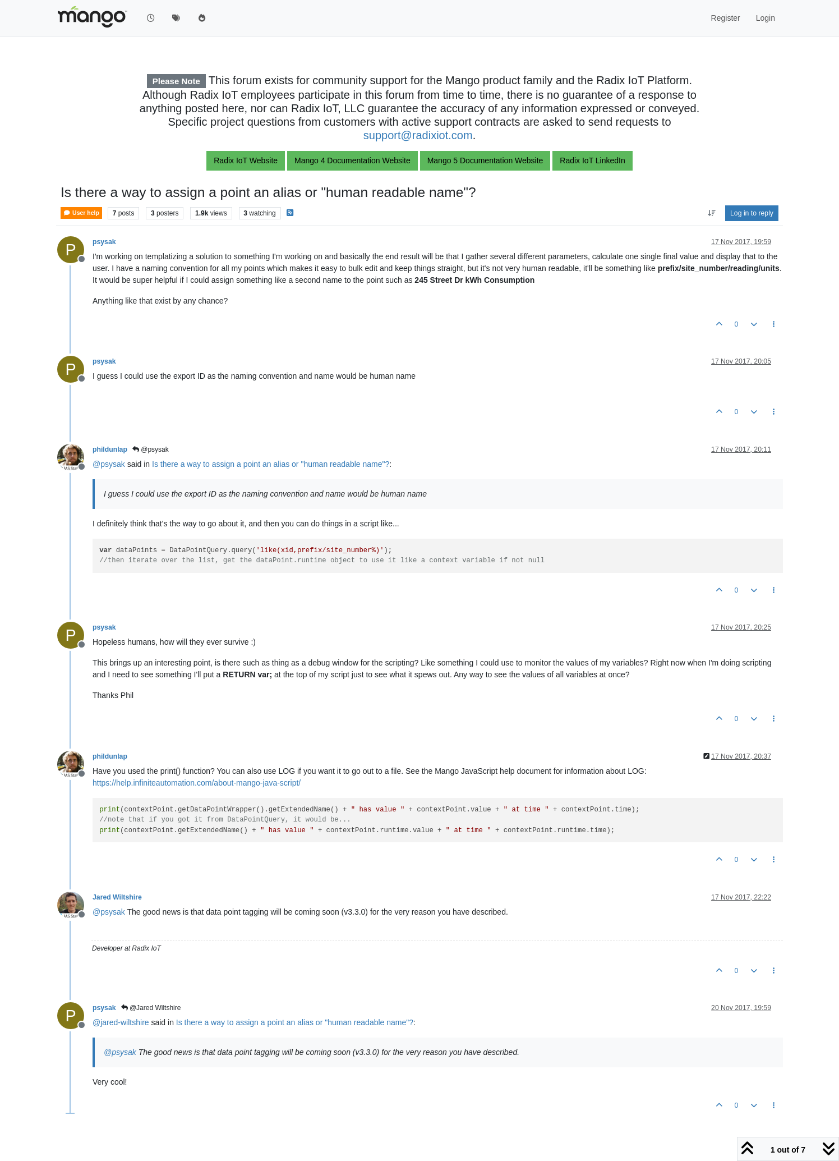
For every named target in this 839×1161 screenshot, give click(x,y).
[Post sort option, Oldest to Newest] (711, 213)
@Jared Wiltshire (151, 1008)
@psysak (150, 449)
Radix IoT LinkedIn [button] (592, 160)
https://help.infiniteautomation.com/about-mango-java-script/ (197, 782)
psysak (104, 242)
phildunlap (110, 449)
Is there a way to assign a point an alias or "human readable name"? (270, 464)
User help (81, 213)
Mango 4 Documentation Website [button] (352, 160)
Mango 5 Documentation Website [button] (485, 160)
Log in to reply (751, 213)
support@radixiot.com (418, 135)
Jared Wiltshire (117, 897)
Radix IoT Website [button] (246, 160)
